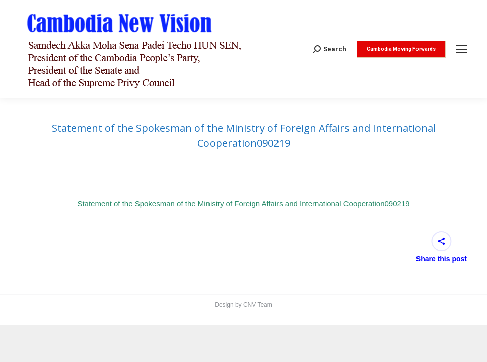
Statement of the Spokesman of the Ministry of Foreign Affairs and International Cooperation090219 (243, 203)
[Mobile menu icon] (461, 49)
